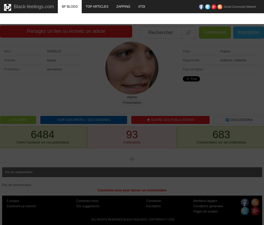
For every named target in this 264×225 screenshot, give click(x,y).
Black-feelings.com (29, 7)
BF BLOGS (70, 6)
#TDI (141, 6)
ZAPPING (123, 6)
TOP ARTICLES (97, 6)
